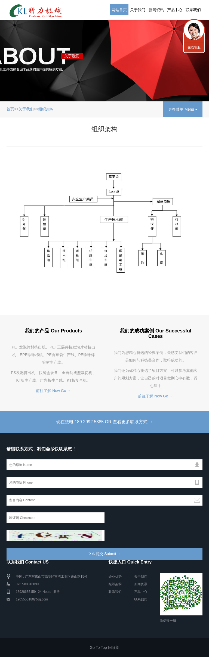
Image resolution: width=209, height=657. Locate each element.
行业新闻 (194, 30)
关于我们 (137, 10)
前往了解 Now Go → (53, 390)
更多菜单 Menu (182, 109)
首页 (10, 109)
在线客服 (194, 47)
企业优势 (115, 576)
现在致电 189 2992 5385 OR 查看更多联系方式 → (104, 421)
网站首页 (119, 10)
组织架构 (46, 109)
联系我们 (193, 10)
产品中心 (174, 10)
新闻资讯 (156, 10)
